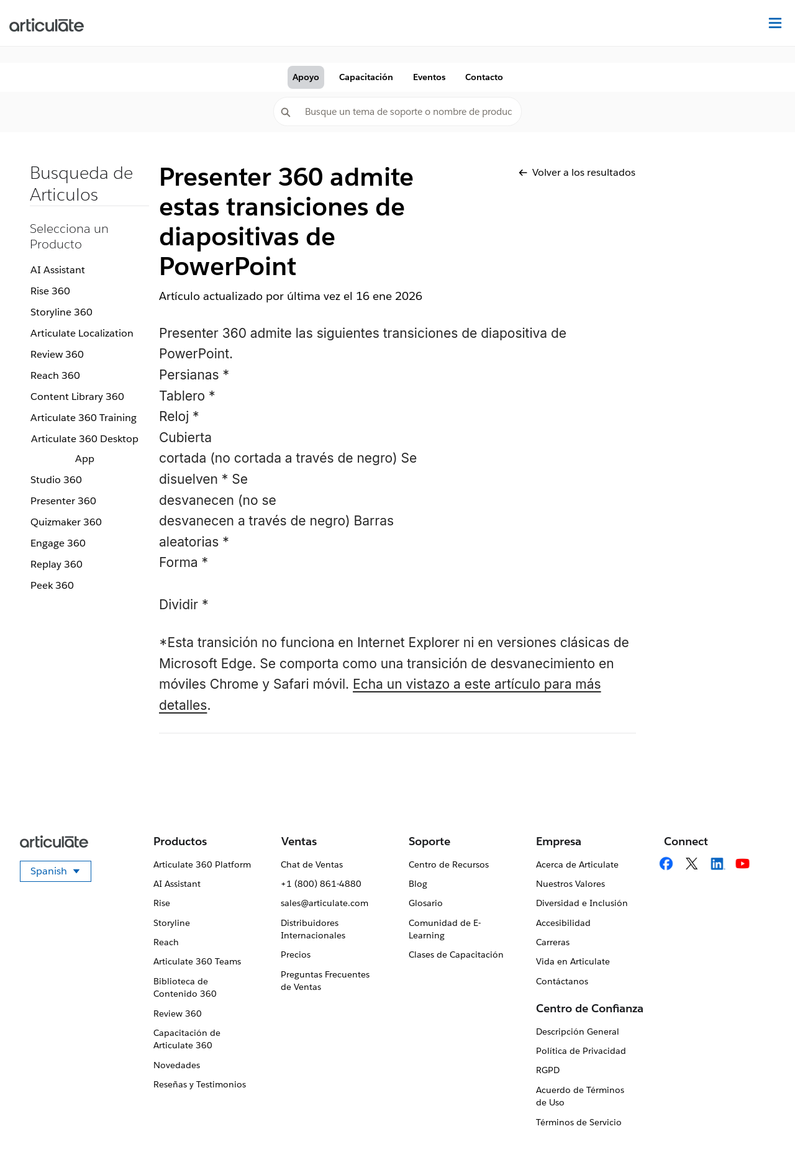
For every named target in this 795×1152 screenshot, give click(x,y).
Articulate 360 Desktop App (85, 448)
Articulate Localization (82, 333)
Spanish (60, 873)
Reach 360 (55, 375)
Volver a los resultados (577, 172)
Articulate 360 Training (83, 417)
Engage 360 (58, 543)
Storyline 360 (61, 312)
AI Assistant (57, 269)
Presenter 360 (63, 500)
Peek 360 (52, 585)
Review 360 (57, 354)
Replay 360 (56, 564)
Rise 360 (50, 290)
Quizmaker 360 (66, 521)
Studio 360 (56, 479)
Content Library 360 (77, 396)
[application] (760, 1117)
